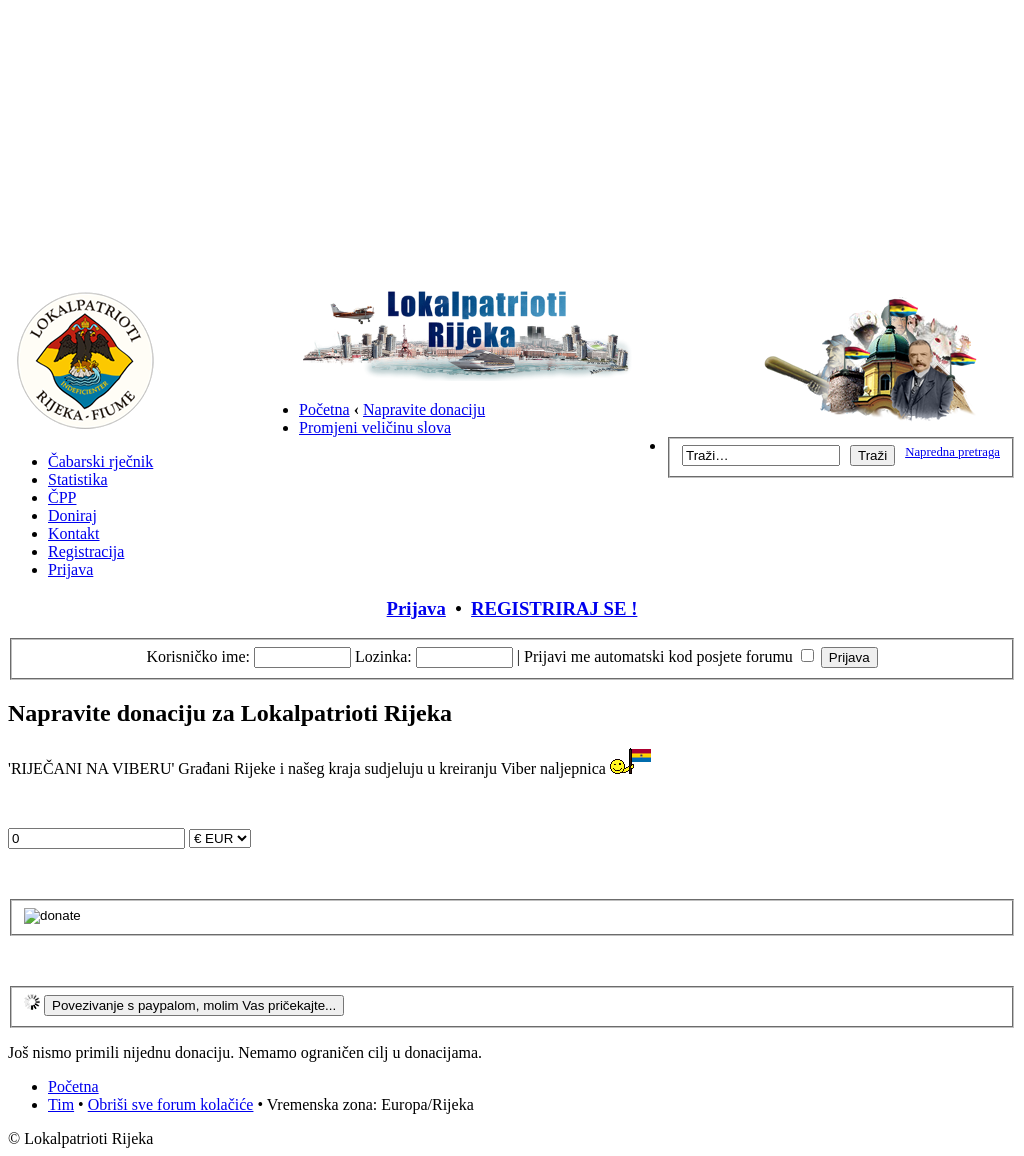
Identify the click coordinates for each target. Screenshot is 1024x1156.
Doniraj (72, 515)
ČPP (62, 497)
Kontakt (74, 533)
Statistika (78, 479)
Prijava (70, 569)
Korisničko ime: (198, 656)
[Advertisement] (512, 148)
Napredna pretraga (952, 452)
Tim (61, 1104)
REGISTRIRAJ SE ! (554, 608)
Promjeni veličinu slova (375, 427)
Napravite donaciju (424, 409)
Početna (324, 409)
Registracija (86, 551)
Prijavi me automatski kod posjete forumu (669, 656)
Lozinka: (383, 656)
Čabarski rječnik (100, 461)
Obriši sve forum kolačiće (171, 1104)
